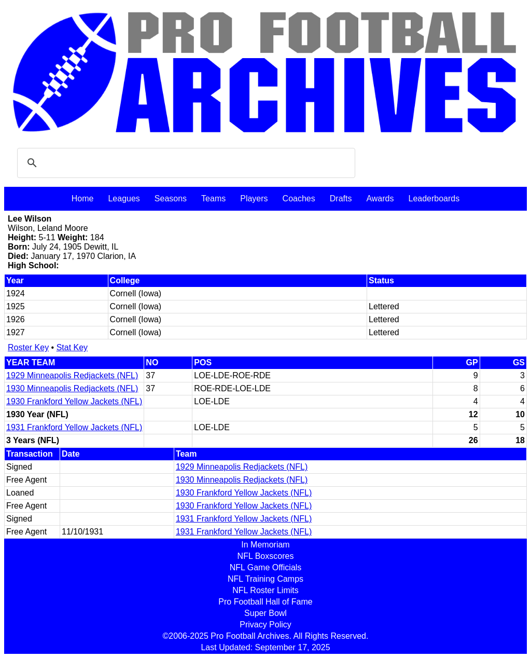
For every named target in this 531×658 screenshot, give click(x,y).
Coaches (299, 198)
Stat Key (72, 347)
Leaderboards (433, 198)
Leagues (123, 198)
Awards (380, 198)
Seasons (171, 198)
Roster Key (28, 347)
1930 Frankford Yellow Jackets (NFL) (74, 401)
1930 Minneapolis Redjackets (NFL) (72, 388)
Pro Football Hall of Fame (265, 601)
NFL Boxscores (265, 556)
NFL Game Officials (266, 567)
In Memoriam (265, 544)
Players (254, 198)
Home (83, 198)
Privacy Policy (265, 624)
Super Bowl (265, 613)
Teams (213, 198)
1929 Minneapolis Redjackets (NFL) (72, 375)
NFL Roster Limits (265, 590)
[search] (185, 163)
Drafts (341, 198)
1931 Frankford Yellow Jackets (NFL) (74, 427)
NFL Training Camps (265, 578)
